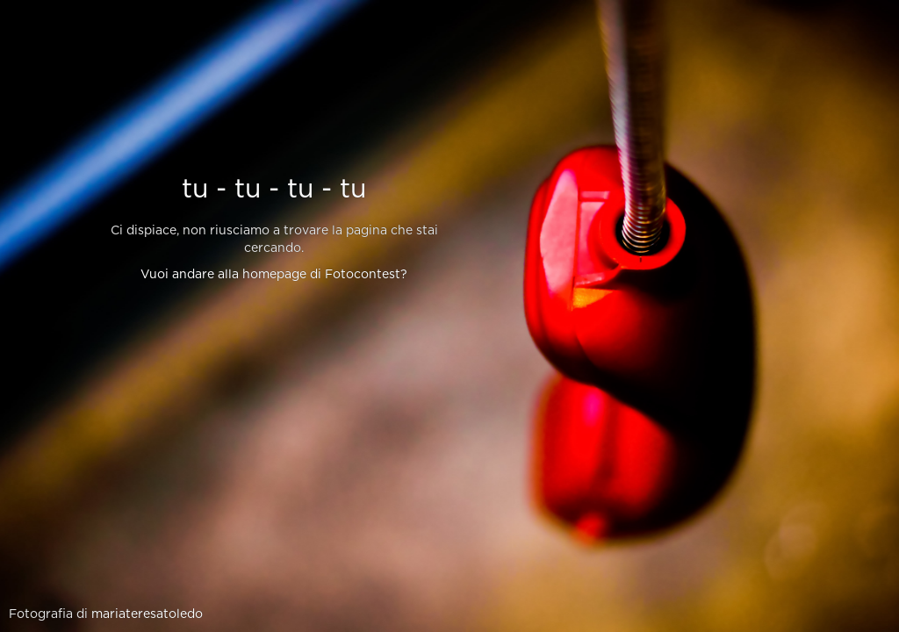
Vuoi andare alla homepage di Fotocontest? (273, 275)
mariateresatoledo (147, 614)
